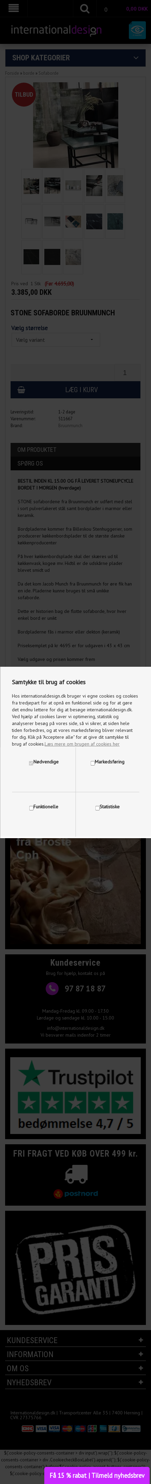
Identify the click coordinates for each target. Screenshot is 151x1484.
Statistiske (110, 806)
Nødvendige (46, 761)
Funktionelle (45, 806)
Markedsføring (109, 761)
